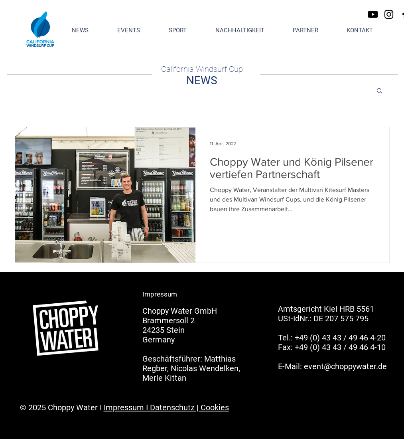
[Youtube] (373, 14)
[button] (379, 91)
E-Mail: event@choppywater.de (332, 366)
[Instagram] (389, 14)
